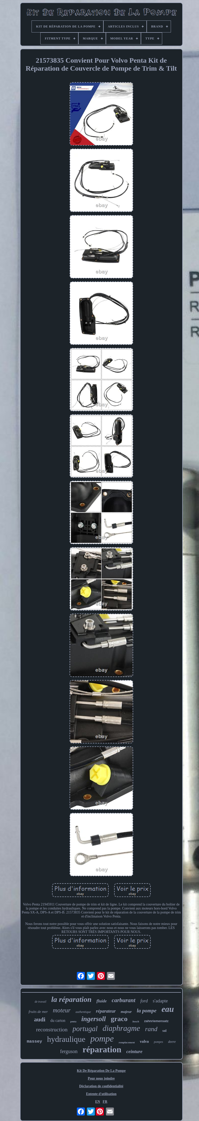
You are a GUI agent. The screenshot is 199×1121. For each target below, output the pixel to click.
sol (164, 1031)
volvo (144, 1041)
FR (105, 1102)
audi (39, 1019)
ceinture (134, 1051)
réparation (102, 1049)
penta (73, 1021)
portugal (85, 1029)
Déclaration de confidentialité (101, 1086)
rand (151, 1029)
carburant (123, 1000)
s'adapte (160, 1000)
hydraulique (66, 1039)
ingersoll (93, 1019)
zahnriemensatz (156, 1021)
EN (97, 1102)
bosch (135, 1021)
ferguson (69, 1051)
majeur (126, 1012)
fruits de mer (38, 1012)
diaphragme (121, 1028)
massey (34, 1041)
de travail (40, 1001)
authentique (83, 1012)
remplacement (127, 1042)
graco (119, 1019)
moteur (62, 1010)
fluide (102, 1001)
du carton (57, 1020)
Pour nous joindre (101, 1078)
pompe (102, 1039)
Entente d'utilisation (101, 1094)
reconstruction (52, 1029)
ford (144, 1000)
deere (172, 1042)
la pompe (146, 1011)
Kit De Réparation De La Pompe (101, 1071)
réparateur (106, 1011)
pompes (158, 1042)
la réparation (71, 999)
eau (167, 1009)
